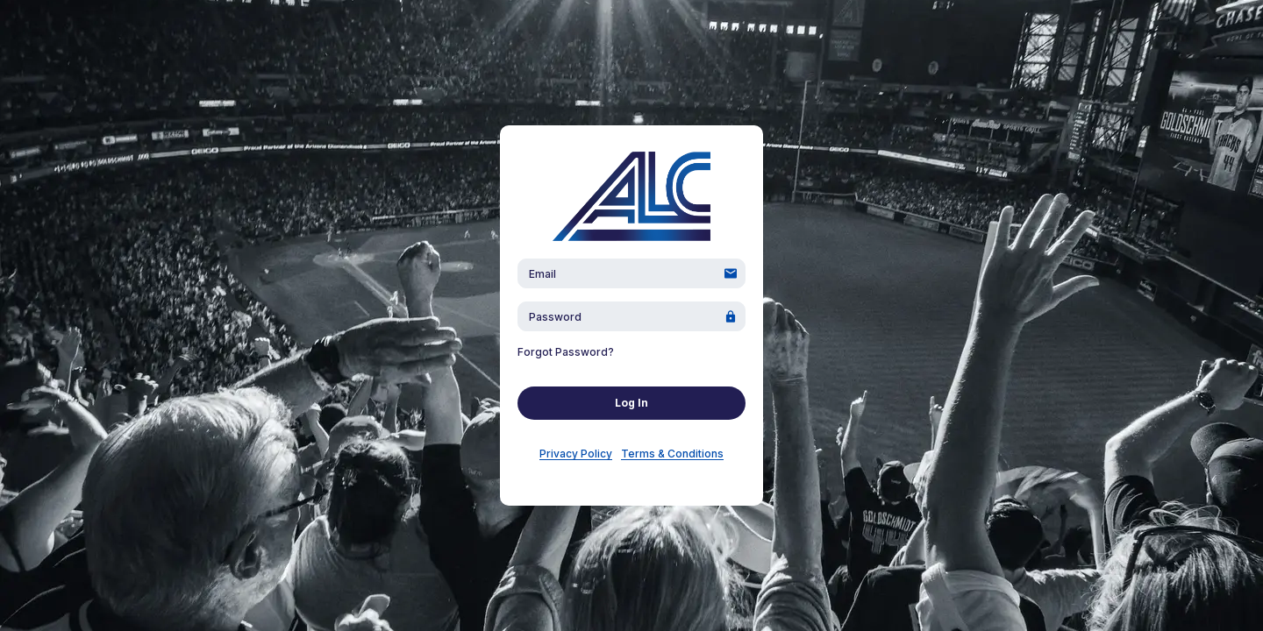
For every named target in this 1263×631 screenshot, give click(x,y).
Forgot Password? (565, 351)
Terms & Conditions (672, 453)
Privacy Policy (575, 453)
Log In (631, 402)
